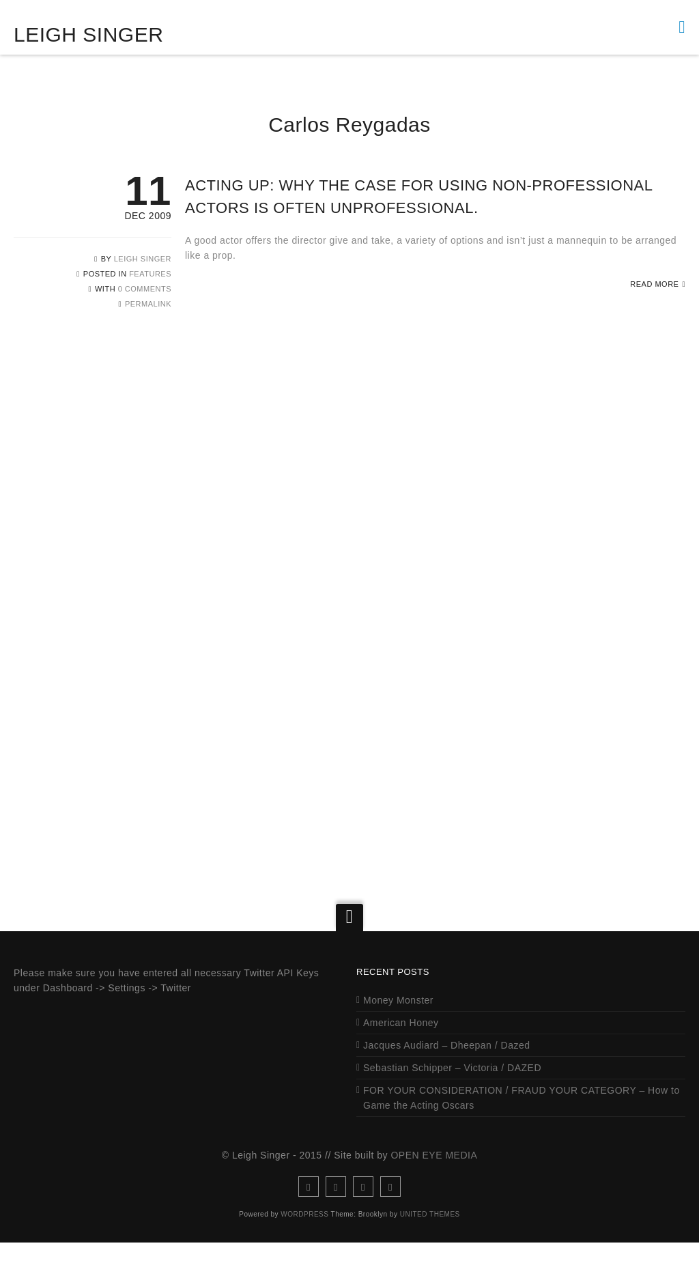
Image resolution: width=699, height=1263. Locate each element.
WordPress (304, 1234)
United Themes (430, 1234)
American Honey (401, 1043)
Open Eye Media (433, 1175)
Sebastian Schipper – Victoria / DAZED (452, 1088)
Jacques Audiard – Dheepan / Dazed (446, 1065)
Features (150, 274)
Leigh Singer (88, 34)
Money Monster (398, 1020)
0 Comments (144, 289)
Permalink (148, 304)
